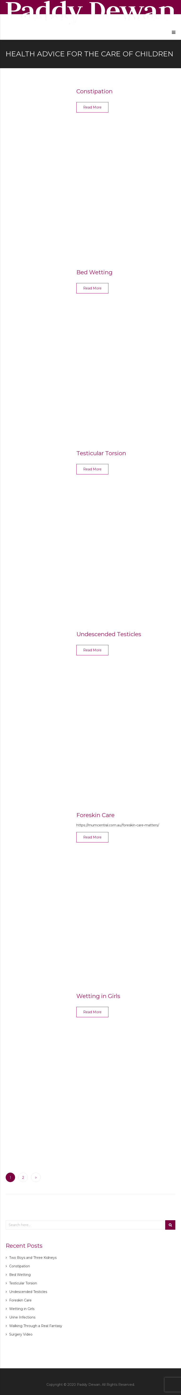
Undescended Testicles (108, 634)
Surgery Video (21, 1334)
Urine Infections (22, 1317)
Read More (92, 107)
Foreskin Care (95, 815)
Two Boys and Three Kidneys (33, 1258)
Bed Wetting (94, 272)
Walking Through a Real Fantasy (35, 1326)
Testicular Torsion (101, 453)
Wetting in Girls (98, 996)
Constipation (94, 91)
